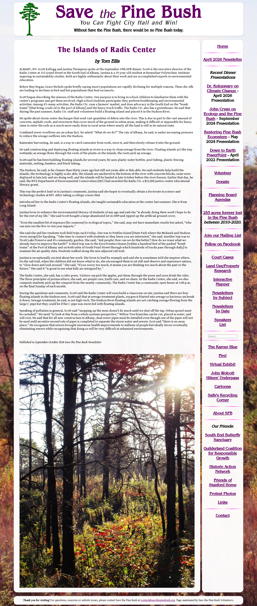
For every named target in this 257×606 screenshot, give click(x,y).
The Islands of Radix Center (107, 49)
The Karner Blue (222, 346)
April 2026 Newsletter (222, 59)
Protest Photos (222, 493)
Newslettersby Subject (222, 295)
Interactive (222, 279)
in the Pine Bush (225, 215)
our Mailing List (226, 235)
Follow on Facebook (222, 244)
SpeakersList (222, 322)
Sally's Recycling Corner (222, 397)
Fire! (223, 355)
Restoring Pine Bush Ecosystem (222, 134)
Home (222, 46)
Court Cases (223, 257)
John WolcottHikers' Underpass (222, 375)
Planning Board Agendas (223, 197)
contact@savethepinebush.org (158, 600)
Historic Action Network (222, 469)
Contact (223, 515)
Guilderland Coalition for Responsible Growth (223, 453)
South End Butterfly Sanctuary (222, 437)
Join (208, 235)
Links (222, 502)
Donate (222, 181)
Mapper (222, 284)
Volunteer (222, 173)
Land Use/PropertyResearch (222, 268)
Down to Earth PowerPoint (221, 152)
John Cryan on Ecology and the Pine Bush (223, 114)
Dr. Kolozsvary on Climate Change (222, 88)
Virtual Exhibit (222, 364)
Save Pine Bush (129, 11)
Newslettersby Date (222, 308)
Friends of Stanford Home (222, 482)
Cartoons (222, 386)
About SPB (222, 413)
